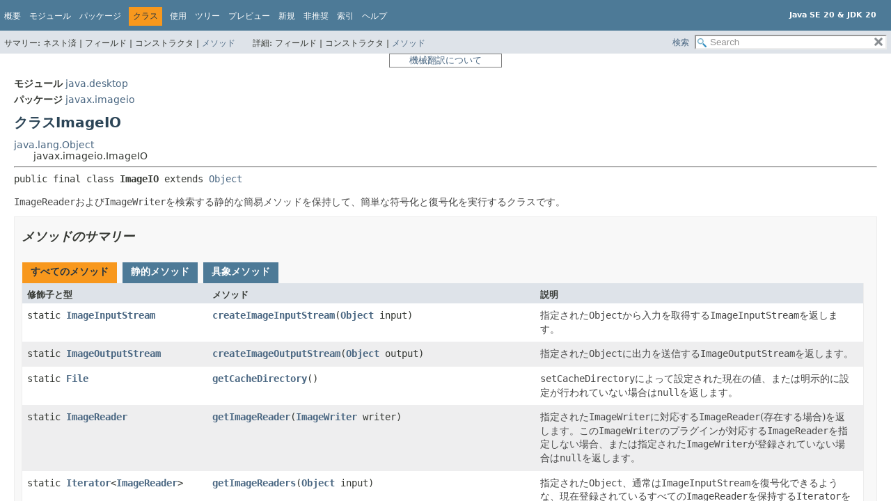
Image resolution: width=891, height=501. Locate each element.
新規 (286, 16)
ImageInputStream (110, 315)
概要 (12, 16)
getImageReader (251, 416)
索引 (345, 16)
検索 (680, 42)
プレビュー (249, 16)
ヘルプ (374, 16)
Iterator (88, 482)
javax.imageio (100, 99)
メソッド (218, 43)
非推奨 (316, 16)
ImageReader (96, 416)
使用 (178, 16)
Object (225, 178)
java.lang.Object (54, 144)
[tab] (69, 272)
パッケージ (100, 16)
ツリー (207, 16)
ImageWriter (326, 416)
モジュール (50, 16)
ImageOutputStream (113, 353)
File (77, 378)
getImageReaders (254, 482)
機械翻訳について (445, 60)
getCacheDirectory (259, 378)
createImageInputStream (273, 315)
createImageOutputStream (276, 353)
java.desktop (96, 83)
